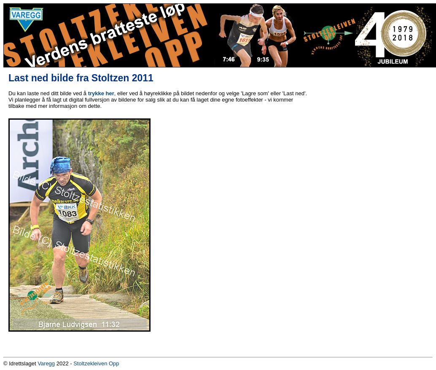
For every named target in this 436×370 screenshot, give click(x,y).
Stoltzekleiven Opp (96, 363)
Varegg (46, 363)
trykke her (101, 93)
